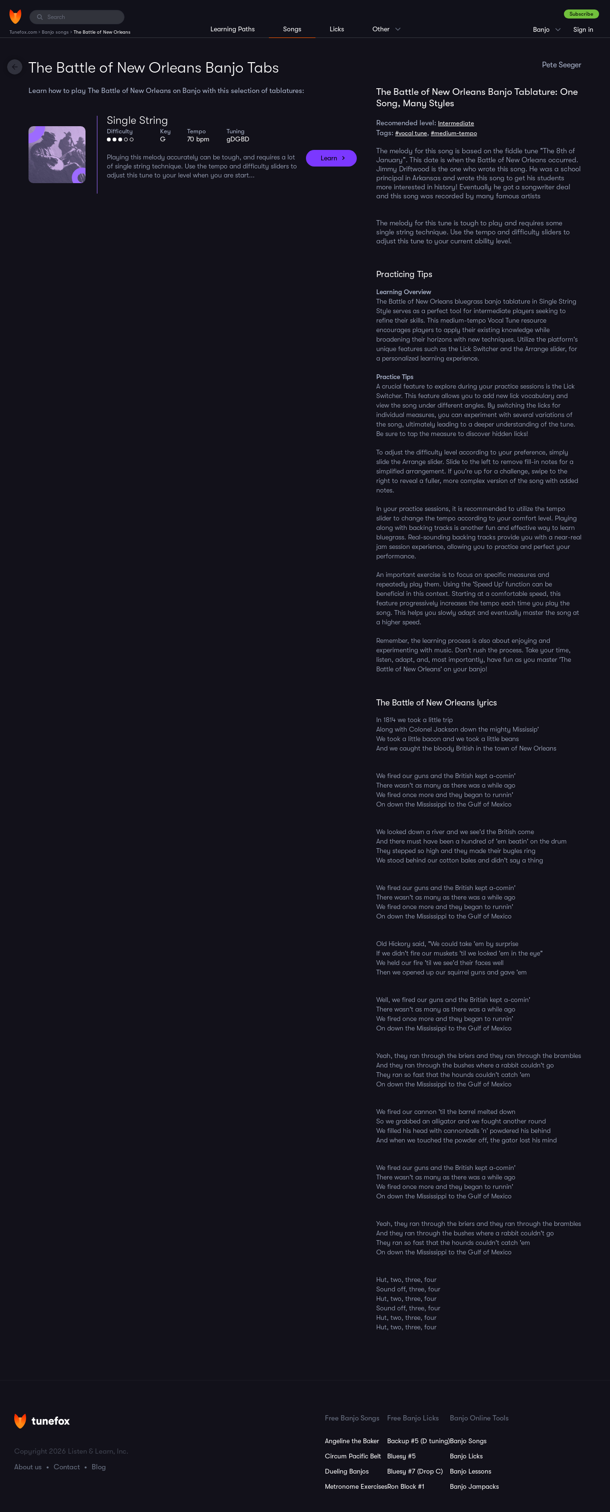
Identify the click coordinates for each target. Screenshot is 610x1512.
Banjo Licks (466, 1456)
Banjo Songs (468, 1441)
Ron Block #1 (405, 1486)
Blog (99, 1467)
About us (28, 1467)
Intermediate (456, 123)
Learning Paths (232, 29)
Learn (329, 158)
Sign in (583, 29)
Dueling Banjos (347, 1471)
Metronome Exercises (356, 1486)
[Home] (15, 16)
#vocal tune (411, 133)
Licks (337, 29)
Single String (137, 120)
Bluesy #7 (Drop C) (415, 1471)
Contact (67, 1467)
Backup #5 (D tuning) (418, 1441)
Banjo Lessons (470, 1471)
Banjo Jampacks (474, 1486)
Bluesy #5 (401, 1456)
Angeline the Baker (352, 1441)
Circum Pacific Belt (353, 1456)
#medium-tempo (454, 133)
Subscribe (581, 14)
